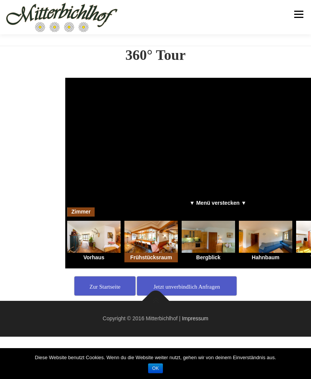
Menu (298, 14)
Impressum (195, 318)
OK (155, 368)
